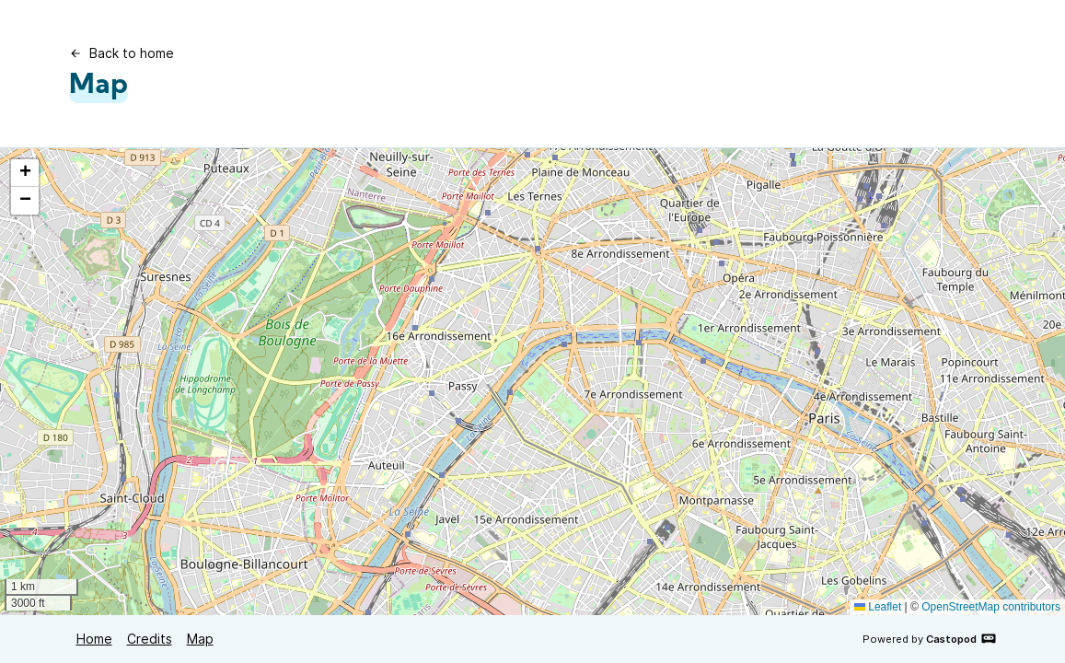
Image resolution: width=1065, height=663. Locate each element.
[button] (25, 173)
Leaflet (877, 606)
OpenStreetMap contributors (990, 606)
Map (200, 638)
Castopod (961, 638)
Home (94, 638)
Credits (149, 638)
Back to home (121, 53)
